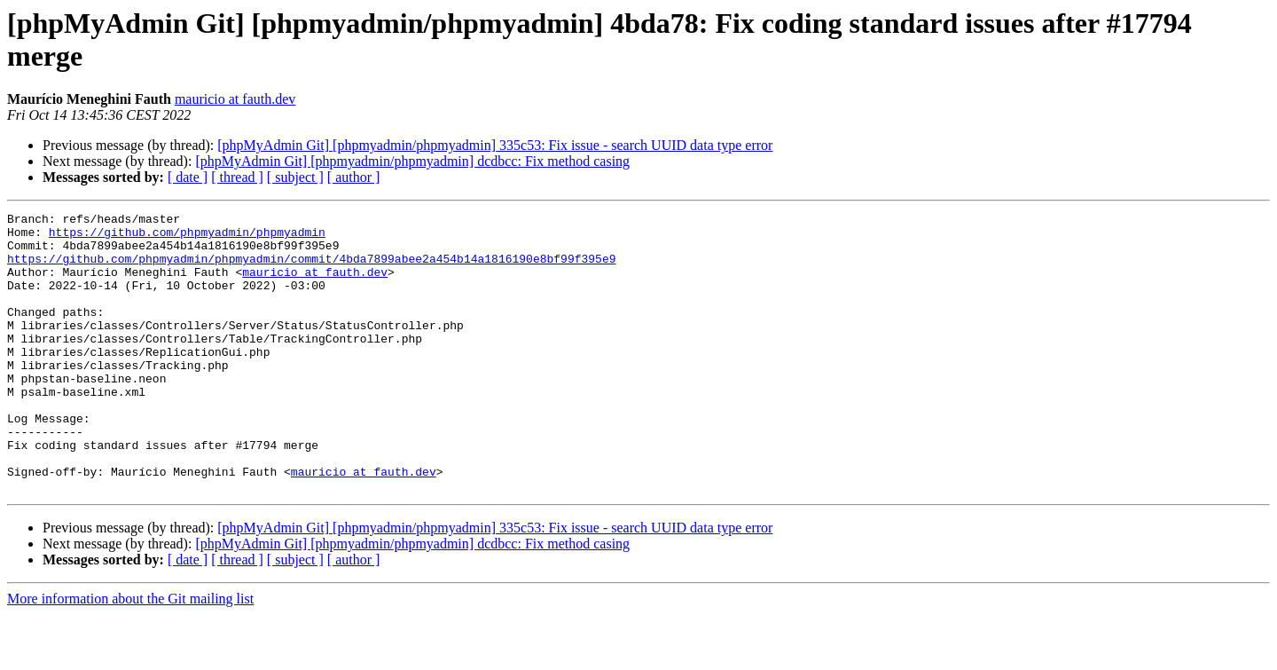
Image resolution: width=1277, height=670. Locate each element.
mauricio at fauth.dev (235, 98)
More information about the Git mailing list (130, 654)
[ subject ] (295, 177)
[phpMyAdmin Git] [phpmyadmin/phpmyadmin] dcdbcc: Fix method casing (412, 161)
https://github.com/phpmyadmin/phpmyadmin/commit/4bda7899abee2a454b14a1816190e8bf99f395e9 (311, 269)
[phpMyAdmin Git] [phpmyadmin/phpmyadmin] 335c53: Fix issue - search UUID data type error (494, 145)
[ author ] (353, 177)
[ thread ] (237, 177)
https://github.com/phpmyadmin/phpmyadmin (187, 237)
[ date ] (188, 177)
